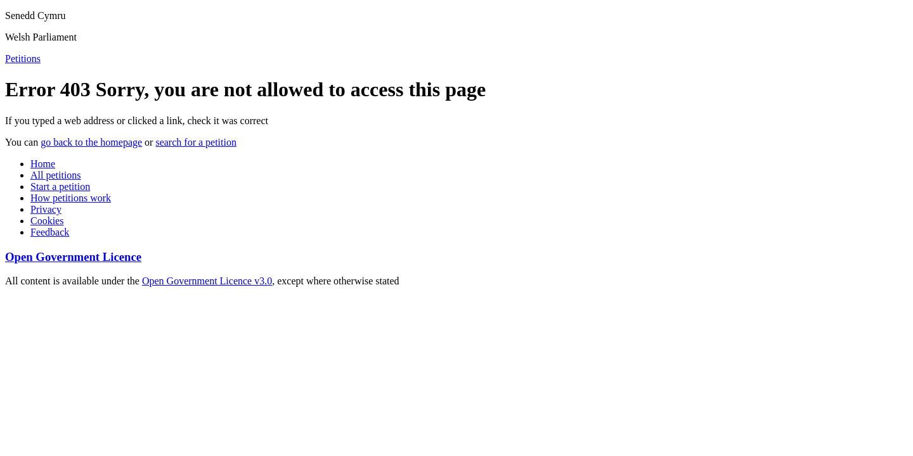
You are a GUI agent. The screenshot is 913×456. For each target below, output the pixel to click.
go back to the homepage (91, 142)
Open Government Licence (73, 256)
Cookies (46, 220)
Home (42, 163)
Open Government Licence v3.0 (207, 281)
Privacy (46, 209)
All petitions (55, 175)
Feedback (49, 232)
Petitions (23, 58)
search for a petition (195, 142)
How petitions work (70, 198)
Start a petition (60, 186)
